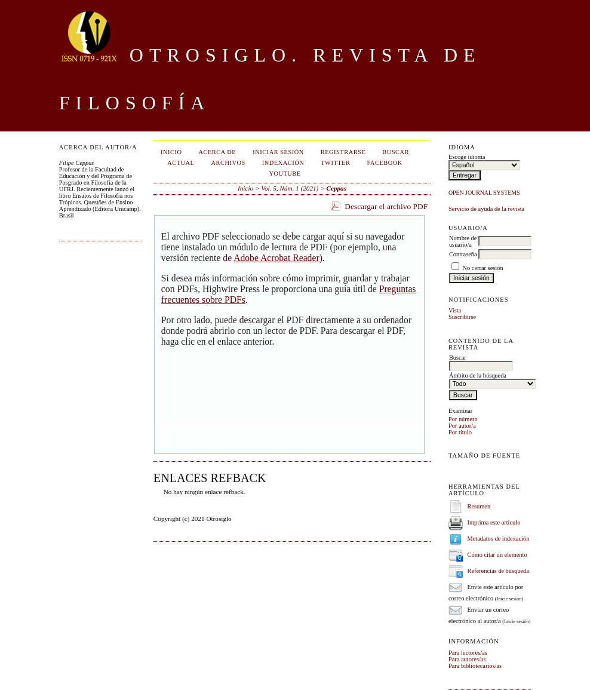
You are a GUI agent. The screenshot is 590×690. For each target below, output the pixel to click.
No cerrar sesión (483, 268)
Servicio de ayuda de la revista (486, 209)
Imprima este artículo (494, 522)
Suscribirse (462, 317)
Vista (454, 310)
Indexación (283, 163)
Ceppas (336, 188)
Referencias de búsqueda (498, 571)
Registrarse (343, 152)
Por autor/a (462, 425)
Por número (463, 419)
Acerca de (217, 152)
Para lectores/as (467, 652)
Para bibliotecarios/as (475, 666)
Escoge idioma (466, 157)
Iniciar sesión (278, 152)
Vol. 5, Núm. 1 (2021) (289, 188)
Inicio (171, 152)
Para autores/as (467, 659)
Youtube (284, 173)
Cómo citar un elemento (497, 554)
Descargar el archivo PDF (386, 206)
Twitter (335, 163)
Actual (180, 163)
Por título (460, 432)
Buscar (395, 152)
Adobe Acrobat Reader (276, 258)
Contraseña (463, 254)
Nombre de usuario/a (463, 241)
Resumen (479, 506)
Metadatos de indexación (499, 538)
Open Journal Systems (484, 192)
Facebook (384, 163)
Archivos (228, 163)
